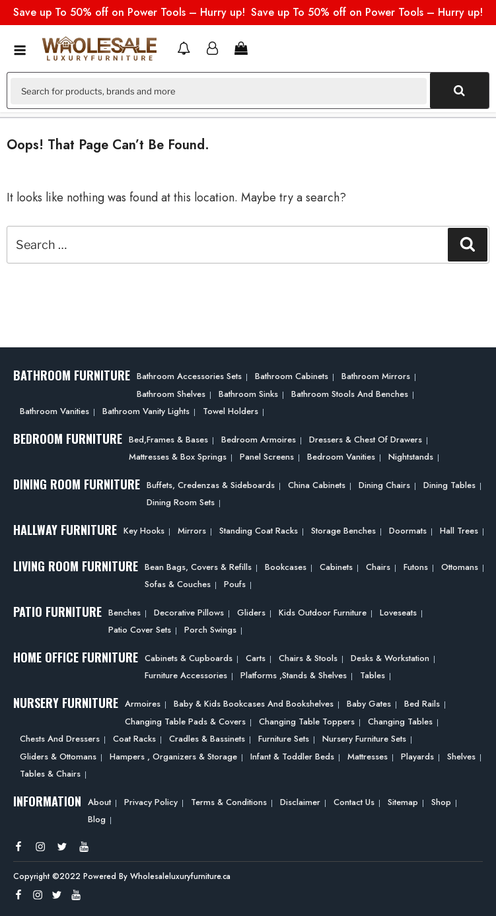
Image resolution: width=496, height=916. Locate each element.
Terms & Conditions (229, 802)
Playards (417, 756)
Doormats (408, 530)
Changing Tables (400, 721)
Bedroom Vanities (341, 456)
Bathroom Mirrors (375, 376)
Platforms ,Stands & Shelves (293, 675)
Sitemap (403, 802)
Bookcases (285, 567)
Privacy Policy (151, 802)
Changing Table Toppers (307, 721)
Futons (416, 567)
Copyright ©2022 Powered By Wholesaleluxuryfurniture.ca (121, 876)
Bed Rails (422, 703)
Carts (256, 658)
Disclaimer (300, 802)
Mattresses (367, 756)
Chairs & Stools (308, 658)
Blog (97, 819)
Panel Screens (267, 456)
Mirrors (192, 530)
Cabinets (336, 567)
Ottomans (459, 567)
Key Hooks (144, 530)
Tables (372, 675)
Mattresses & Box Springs (178, 456)
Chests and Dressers (60, 738)
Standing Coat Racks (258, 530)
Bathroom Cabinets (291, 376)
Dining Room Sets (181, 502)
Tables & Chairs (50, 773)
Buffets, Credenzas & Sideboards (211, 485)
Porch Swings (210, 629)
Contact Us (354, 802)
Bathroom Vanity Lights (146, 411)
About (99, 802)
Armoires (142, 703)
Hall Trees (459, 530)
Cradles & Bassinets (207, 738)
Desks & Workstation (390, 658)
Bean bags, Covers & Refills (198, 567)
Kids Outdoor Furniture (323, 612)
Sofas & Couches (178, 584)
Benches (124, 612)
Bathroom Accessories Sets (189, 376)
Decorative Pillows (189, 612)
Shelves (461, 756)
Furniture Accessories (186, 675)
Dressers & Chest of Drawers (365, 439)
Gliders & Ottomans (58, 756)
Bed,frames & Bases (168, 439)
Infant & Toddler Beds (292, 756)
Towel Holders (230, 411)
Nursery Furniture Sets (364, 738)
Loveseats (398, 612)
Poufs (235, 584)
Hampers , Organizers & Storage (173, 756)
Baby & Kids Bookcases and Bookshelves (254, 703)
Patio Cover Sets (139, 629)
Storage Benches (343, 530)
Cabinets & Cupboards (188, 658)
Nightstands (410, 456)
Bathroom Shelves (171, 394)
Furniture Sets (283, 738)
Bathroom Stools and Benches (349, 394)
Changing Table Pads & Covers (185, 721)
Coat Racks (134, 738)
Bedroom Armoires (258, 439)
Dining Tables (449, 485)
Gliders (251, 612)
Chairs (378, 567)
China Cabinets (316, 485)
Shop (441, 802)
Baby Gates (369, 703)
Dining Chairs (384, 485)
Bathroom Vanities (54, 411)
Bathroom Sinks (248, 394)
